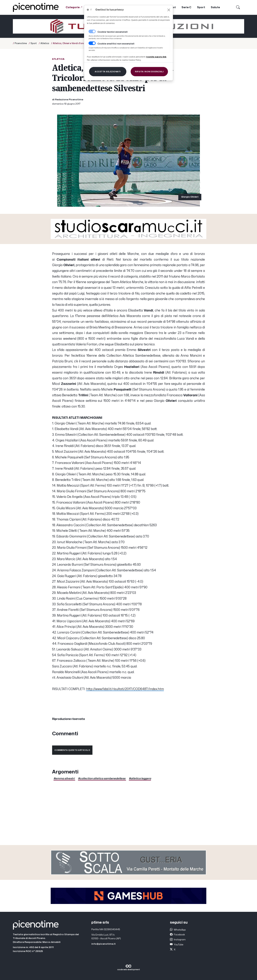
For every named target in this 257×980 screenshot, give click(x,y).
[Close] (169, 10)
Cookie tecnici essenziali (112, 32)
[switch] (92, 43)
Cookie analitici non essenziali (115, 44)
